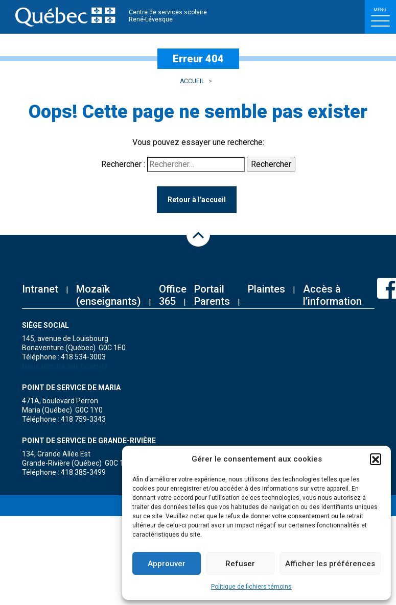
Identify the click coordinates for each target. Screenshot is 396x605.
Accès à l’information (332, 295)
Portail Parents (212, 295)
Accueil (192, 81)
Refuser (240, 563)
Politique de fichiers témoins (251, 586)
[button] (375, 459)
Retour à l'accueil (197, 200)
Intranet (40, 289)
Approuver (166, 563)
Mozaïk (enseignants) (108, 295)
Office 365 (173, 295)
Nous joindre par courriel (64, 366)
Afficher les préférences (330, 563)
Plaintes (266, 289)
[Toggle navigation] (380, 17)
